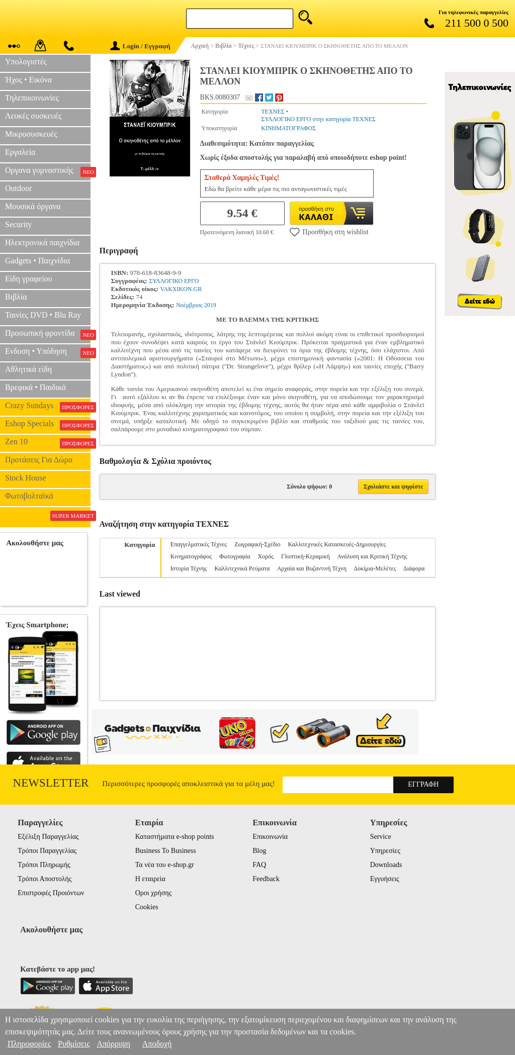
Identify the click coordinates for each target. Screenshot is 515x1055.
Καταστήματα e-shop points (174, 836)
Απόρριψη (113, 1043)
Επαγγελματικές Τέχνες (198, 544)
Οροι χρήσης (153, 893)
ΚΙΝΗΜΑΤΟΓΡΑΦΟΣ (288, 128)
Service (380, 836)
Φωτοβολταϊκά (29, 496)
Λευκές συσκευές (33, 116)
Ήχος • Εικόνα (28, 79)
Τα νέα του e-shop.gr (164, 865)
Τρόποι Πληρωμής (44, 865)
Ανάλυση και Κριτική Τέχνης (372, 556)
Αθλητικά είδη (28, 369)
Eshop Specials (48, 424)
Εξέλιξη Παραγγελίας (48, 836)
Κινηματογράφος (191, 556)
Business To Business (165, 850)
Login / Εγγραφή (140, 46)
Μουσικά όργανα (32, 206)
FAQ (259, 865)
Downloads (386, 865)
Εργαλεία (20, 152)
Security (18, 224)
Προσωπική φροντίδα (48, 334)
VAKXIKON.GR (181, 289)
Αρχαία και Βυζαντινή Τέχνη (312, 568)
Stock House (25, 477)
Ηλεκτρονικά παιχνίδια (42, 242)
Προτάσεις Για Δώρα (38, 459)
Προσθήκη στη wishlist (329, 231)
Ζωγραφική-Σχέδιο (257, 544)
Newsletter (51, 783)
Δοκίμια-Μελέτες (375, 568)
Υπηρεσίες (385, 850)
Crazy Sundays (48, 406)
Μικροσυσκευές (31, 134)
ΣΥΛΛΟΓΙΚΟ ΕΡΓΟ (174, 280)
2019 (210, 305)
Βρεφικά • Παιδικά (35, 387)
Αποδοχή (157, 1043)
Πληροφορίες (29, 1043)
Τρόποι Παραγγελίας (47, 850)
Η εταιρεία (150, 879)
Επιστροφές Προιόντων (51, 893)
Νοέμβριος (189, 305)
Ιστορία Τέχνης (188, 568)
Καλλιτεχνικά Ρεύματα (242, 568)
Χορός (266, 556)
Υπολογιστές (26, 61)
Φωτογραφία (234, 556)
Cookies (146, 907)
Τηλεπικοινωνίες (32, 97)
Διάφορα (413, 568)
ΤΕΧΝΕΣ (272, 111)
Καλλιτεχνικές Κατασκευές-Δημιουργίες (337, 544)
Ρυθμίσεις (74, 1043)
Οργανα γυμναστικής (48, 171)
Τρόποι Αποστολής (44, 879)
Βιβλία (16, 297)
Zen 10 (48, 442)
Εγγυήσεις (384, 879)
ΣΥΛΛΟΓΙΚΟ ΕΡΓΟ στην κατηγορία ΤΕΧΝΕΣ (318, 119)
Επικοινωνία (270, 836)
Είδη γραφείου (28, 278)
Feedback (266, 879)
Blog (259, 850)
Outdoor (18, 188)
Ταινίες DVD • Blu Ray (43, 315)
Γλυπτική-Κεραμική (305, 556)
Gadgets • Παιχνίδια (37, 260)
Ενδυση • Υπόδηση (48, 352)
